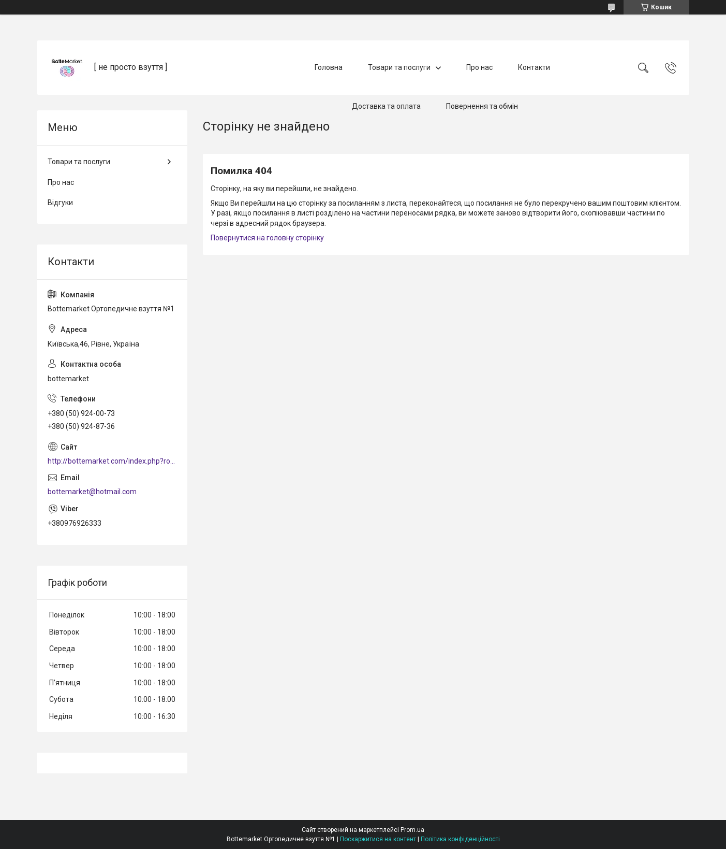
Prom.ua (412, 829)
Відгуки (60, 202)
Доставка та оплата (386, 106)
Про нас (479, 67)
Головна (329, 67)
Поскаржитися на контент (378, 839)
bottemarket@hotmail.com (92, 491)
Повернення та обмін (482, 106)
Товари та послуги (399, 67)
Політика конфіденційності (460, 839)
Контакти (534, 67)
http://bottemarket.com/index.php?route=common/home (112, 461)
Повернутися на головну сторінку (267, 238)
